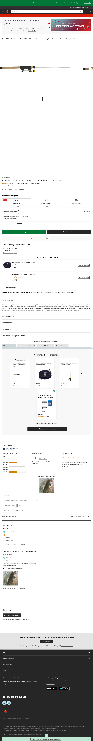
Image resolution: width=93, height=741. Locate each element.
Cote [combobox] (6, 510)
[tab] (16, 203)
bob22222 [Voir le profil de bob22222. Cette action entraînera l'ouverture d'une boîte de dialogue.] (6, 528)
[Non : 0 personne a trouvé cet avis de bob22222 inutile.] (14, 544)
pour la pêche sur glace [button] (9, 505)
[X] (8, 697)
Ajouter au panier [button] (24, 232)
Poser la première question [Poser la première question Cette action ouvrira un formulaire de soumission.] (12, 615)
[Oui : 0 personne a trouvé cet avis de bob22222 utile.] (9, 544)
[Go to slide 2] (46, 99)
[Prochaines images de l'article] (90, 68)
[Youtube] (16, 697)
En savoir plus (87, 3)
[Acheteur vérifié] (8, 532)
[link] (8, 184)
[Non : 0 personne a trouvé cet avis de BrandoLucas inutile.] (14, 588)
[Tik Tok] (24, 697)
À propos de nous (46, 664)
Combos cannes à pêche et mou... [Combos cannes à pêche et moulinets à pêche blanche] (46, 39)
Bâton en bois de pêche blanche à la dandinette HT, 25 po (28, 180)
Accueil (4, 39)
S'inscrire (6, 685)
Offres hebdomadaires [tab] (9, 346)
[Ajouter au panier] (84, 265)
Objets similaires (35, 183)
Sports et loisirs (13, 39)
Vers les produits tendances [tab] (45, 346)
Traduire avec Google (9, 565)
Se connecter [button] (46, 641)
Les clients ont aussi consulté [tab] (26, 346)
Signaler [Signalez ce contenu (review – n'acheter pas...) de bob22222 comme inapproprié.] (22, 544)
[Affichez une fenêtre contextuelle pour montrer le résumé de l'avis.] (49, 417)
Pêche (22, 39)
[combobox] (81, 516)
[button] (81, 11)
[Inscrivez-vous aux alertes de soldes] (13, 189)
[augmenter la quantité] (3, 225)
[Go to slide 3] (52, 99)
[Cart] (90, 11)
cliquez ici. (73, 292)
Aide (46, 652)
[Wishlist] (86, 11)
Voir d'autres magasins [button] (10, 218)
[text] (17, 385)
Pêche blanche (29, 39)
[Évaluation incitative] (9, 535)
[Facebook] (4, 697)
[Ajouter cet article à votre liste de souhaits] (19, 225)
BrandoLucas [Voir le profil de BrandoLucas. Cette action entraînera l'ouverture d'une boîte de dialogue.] (7, 554)
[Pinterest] (20, 697)
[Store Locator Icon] (68, 7)
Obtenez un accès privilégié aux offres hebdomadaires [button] (45, 739)
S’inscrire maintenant (67, 646)
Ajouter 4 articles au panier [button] (47, 429)
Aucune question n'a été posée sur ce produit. (16, 619)
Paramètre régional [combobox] (19, 510)
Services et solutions (46, 658)
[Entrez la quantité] (9, 226)
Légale (46, 670)
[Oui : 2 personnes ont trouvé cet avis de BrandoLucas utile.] (9, 588)
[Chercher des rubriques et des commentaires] (20, 500)
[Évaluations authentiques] (10, 449)
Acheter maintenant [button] (69, 232)
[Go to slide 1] (41, 99)
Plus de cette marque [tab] (62, 346)
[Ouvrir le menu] (3, 11)
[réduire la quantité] (14, 225)
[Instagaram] (12, 697)
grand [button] (20, 505)
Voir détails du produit (23, 183)
